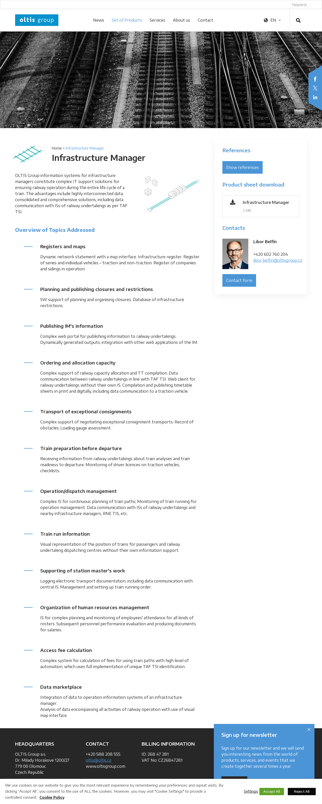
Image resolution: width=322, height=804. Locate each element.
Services (157, 20)
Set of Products (127, 20)
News (98, 20)
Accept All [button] (271, 791)
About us (181, 20)
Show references (242, 167)
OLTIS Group (36, 20)
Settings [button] (251, 791)
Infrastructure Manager (266, 202)
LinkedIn (315, 97)
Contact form (239, 280)
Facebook (315, 79)
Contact (205, 20)
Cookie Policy (51, 797)
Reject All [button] (301, 791)
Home (57, 148)
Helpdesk (299, 5)
